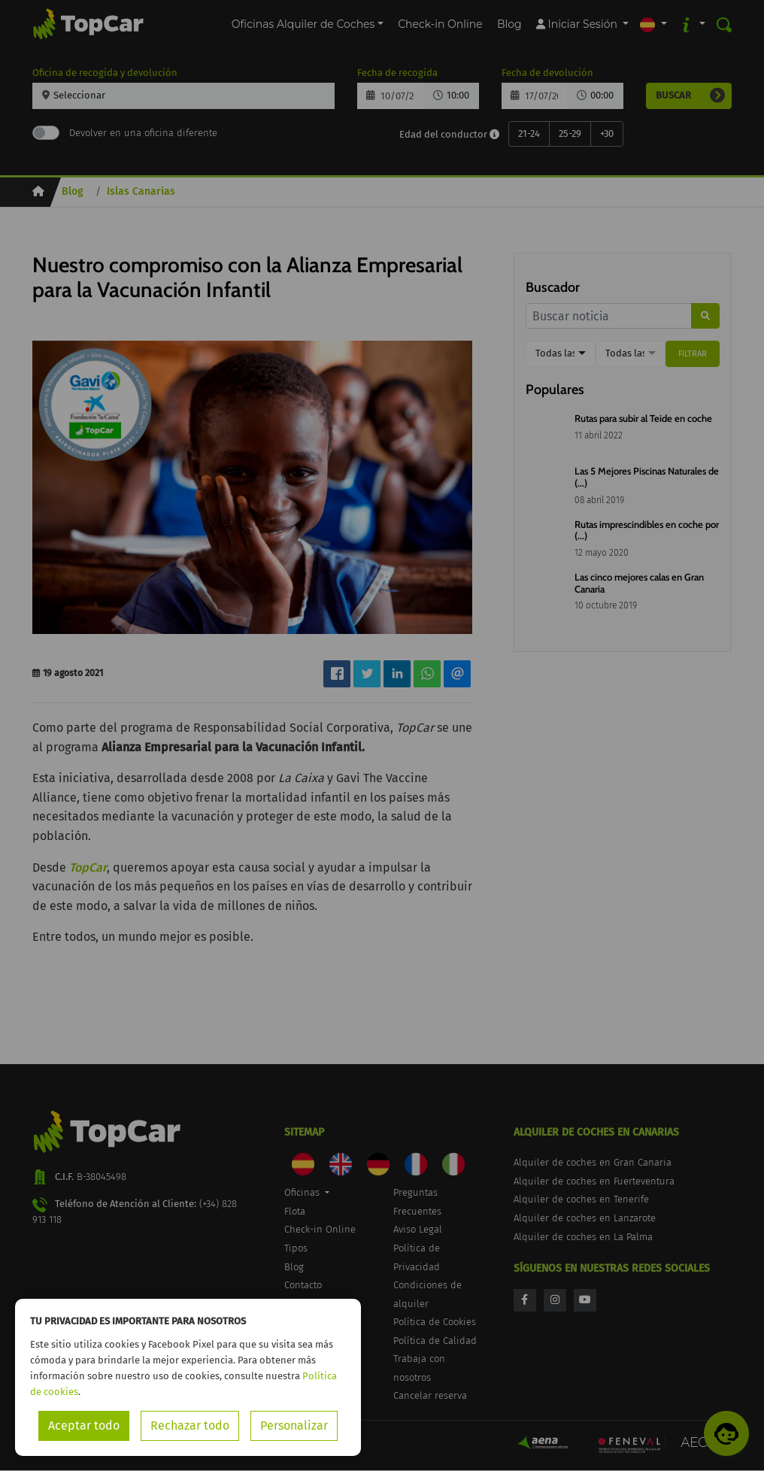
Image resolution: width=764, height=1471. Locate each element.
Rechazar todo (189, 1425)
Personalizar (294, 1425)
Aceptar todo (84, 1425)
